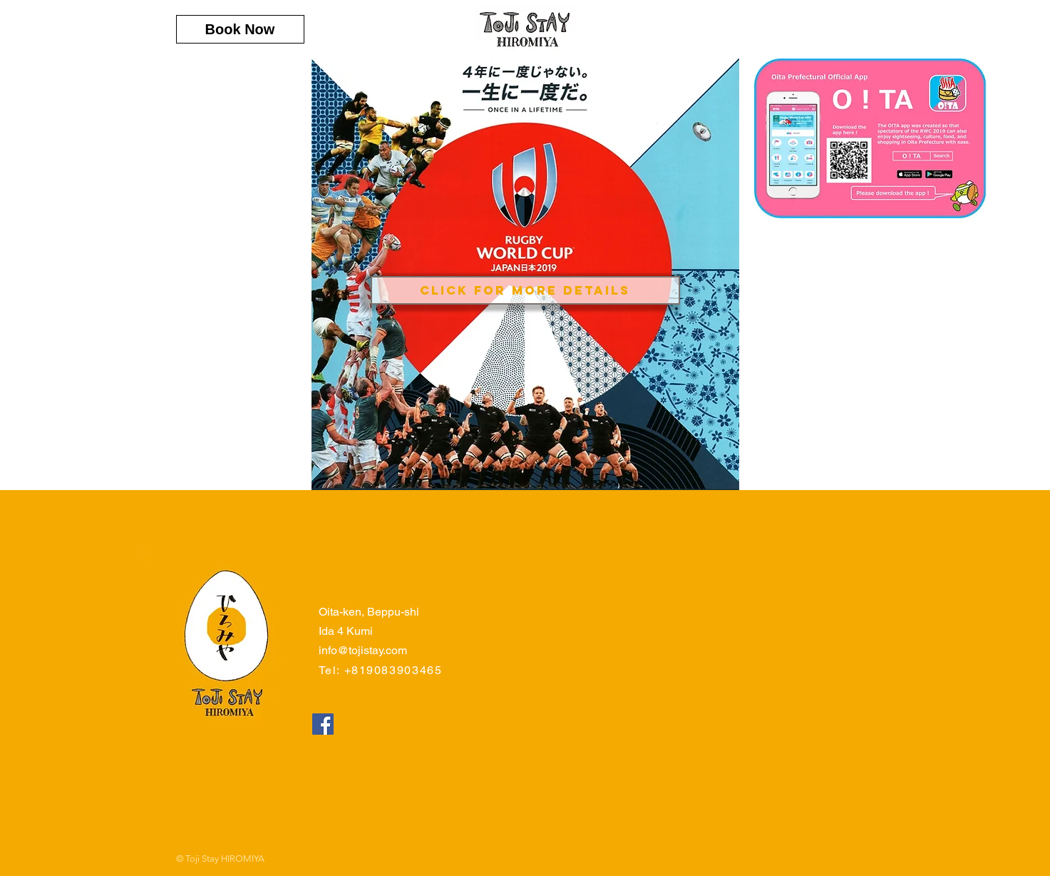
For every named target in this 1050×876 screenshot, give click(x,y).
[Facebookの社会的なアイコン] (323, 724)
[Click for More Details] (525, 290)
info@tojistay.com (363, 650)
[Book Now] (240, 29)
